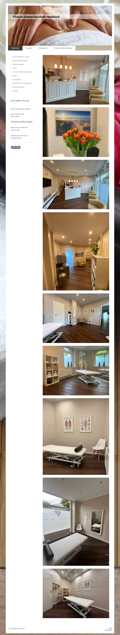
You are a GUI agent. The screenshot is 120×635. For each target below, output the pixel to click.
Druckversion (13, 628)
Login (110, 628)
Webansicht (108, 630)
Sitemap (22, 628)
